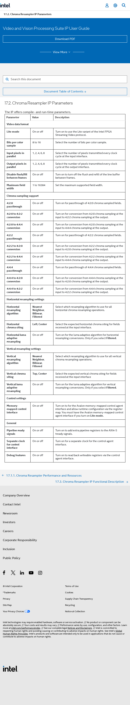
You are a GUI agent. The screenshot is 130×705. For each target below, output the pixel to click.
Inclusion (9, 549)
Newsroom (10, 513)
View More (62, 52)
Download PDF (65, 39)
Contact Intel (11, 504)
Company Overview (16, 495)
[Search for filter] (65, 79)
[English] (115, 5)
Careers (8, 531)
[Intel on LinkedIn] (22, 573)
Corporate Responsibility (20, 540)
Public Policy (11, 558)
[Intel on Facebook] (4, 573)
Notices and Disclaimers (80, 627)
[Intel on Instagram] (40, 573)
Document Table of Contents (63, 91)
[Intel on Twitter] (13, 573)
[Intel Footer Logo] (10, 668)
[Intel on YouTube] (31, 573)
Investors (9, 522)
